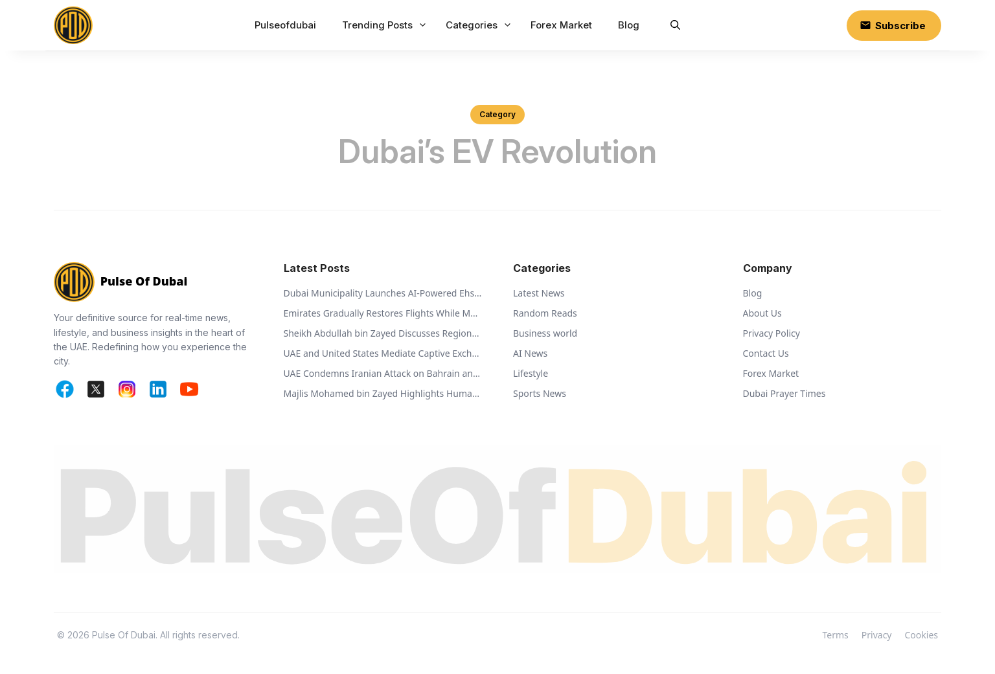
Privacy (877, 635)
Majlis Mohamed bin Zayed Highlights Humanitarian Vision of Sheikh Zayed (383, 393)
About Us (762, 313)
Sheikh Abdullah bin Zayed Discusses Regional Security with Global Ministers (383, 333)
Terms (836, 635)
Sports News (539, 393)
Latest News (539, 293)
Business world (545, 333)
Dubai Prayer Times (784, 393)
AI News (530, 353)
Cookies (921, 635)
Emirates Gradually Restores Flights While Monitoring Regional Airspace (383, 313)
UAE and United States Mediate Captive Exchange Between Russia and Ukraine (383, 353)
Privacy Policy (771, 333)
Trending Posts (386, 25)
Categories (480, 25)
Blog (628, 25)
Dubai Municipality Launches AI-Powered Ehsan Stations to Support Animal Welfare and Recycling (383, 293)
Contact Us (766, 353)
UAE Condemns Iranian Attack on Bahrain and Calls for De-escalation (383, 373)
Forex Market (561, 25)
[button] (675, 25)
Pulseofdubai (285, 25)
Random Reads (545, 313)
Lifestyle (530, 373)
